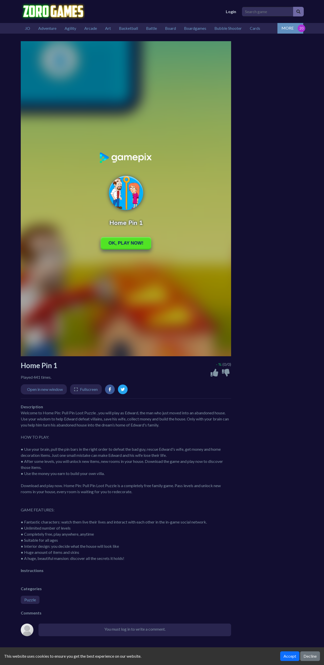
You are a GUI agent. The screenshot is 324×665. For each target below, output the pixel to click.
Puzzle (30, 599)
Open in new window (45, 389)
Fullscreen (89, 389)
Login (231, 11)
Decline (310, 656)
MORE (287, 28)
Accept (290, 656)
